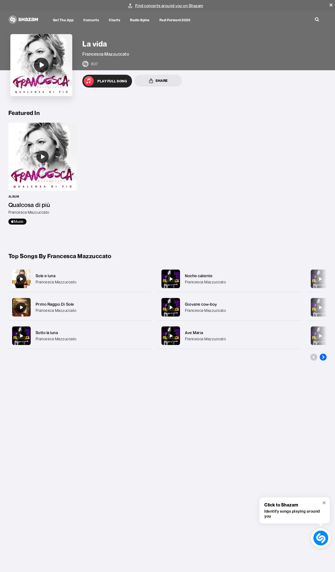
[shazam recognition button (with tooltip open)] (321, 538)
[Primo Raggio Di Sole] (80, 307)
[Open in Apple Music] (107, 81)
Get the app (63, 20)
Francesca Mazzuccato (56, 281)
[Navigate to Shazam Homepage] (25, 20)
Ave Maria (194, 332)
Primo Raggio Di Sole (55, 304)
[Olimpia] (320, 307)
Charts (114, 20)
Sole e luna (46, 275)
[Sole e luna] (80, 279)
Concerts (91, 20)
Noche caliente (198, 275)
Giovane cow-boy (201, 304)
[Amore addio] (320, 279)
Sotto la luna (47, 332)
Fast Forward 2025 (174, 20)
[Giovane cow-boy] (229, 307)
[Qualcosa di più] (42, 174)
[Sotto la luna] (80, 336)
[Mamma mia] (320, 336)
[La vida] (41, 65)
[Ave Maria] (229, 336)
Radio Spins (140, 20)
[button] (331, 4)
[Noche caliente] (229, 279)
